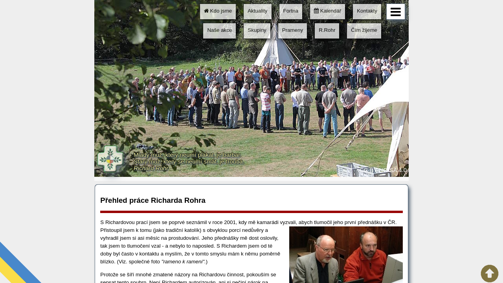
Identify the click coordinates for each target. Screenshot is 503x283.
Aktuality (257, 11)
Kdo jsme (218, 11)
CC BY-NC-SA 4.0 (383, 170)
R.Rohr (327, 30)
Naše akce (219, 30)
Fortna (291, 11)
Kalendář (327, 11)
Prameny (292, 30)
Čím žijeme (364, 30)
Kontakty (367, 11)
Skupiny (257, 30)
